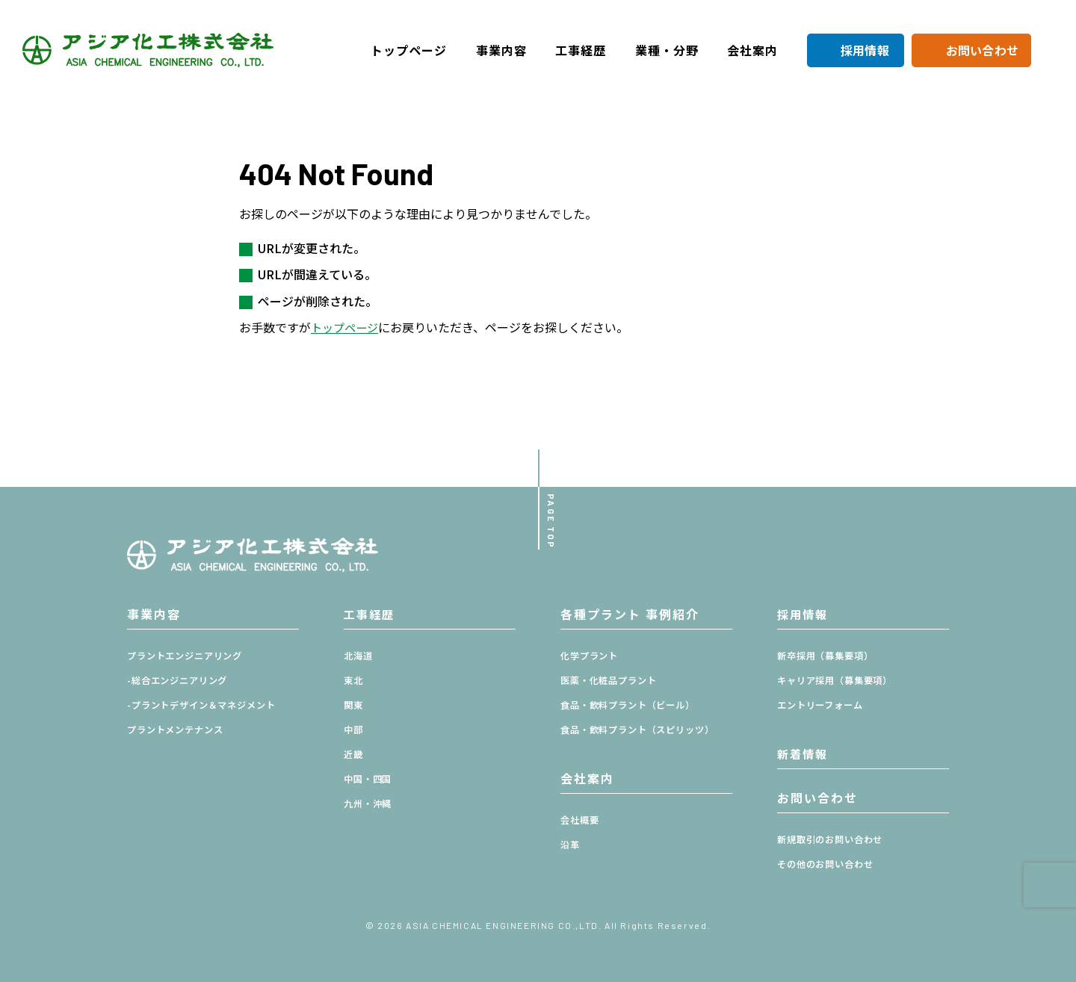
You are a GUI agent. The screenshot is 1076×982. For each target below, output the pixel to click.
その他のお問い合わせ (829, 864)
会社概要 (581, 820)
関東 (354, 705)
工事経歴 (580, 50)
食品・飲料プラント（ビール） (633, 705)
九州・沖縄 (370, 804)
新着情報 (804, 753)
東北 (354, 681)
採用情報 (865, 50)
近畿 (354, 754)
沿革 (570, 845)
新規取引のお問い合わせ (834, 840)
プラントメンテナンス (179, 730)
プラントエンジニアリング (189, 656)
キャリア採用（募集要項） (839, 681)
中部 (354, 730)
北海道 (359, 656)
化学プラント (591, 656)
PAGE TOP (547, 518)
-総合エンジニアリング (181, 681)
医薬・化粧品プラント (612, 681)
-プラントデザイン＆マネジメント (207, 705)
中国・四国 (370, 779)
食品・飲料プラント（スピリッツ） (643, 730)
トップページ (409, 50)
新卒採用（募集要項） (829, 656)
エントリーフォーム (823, 705)
